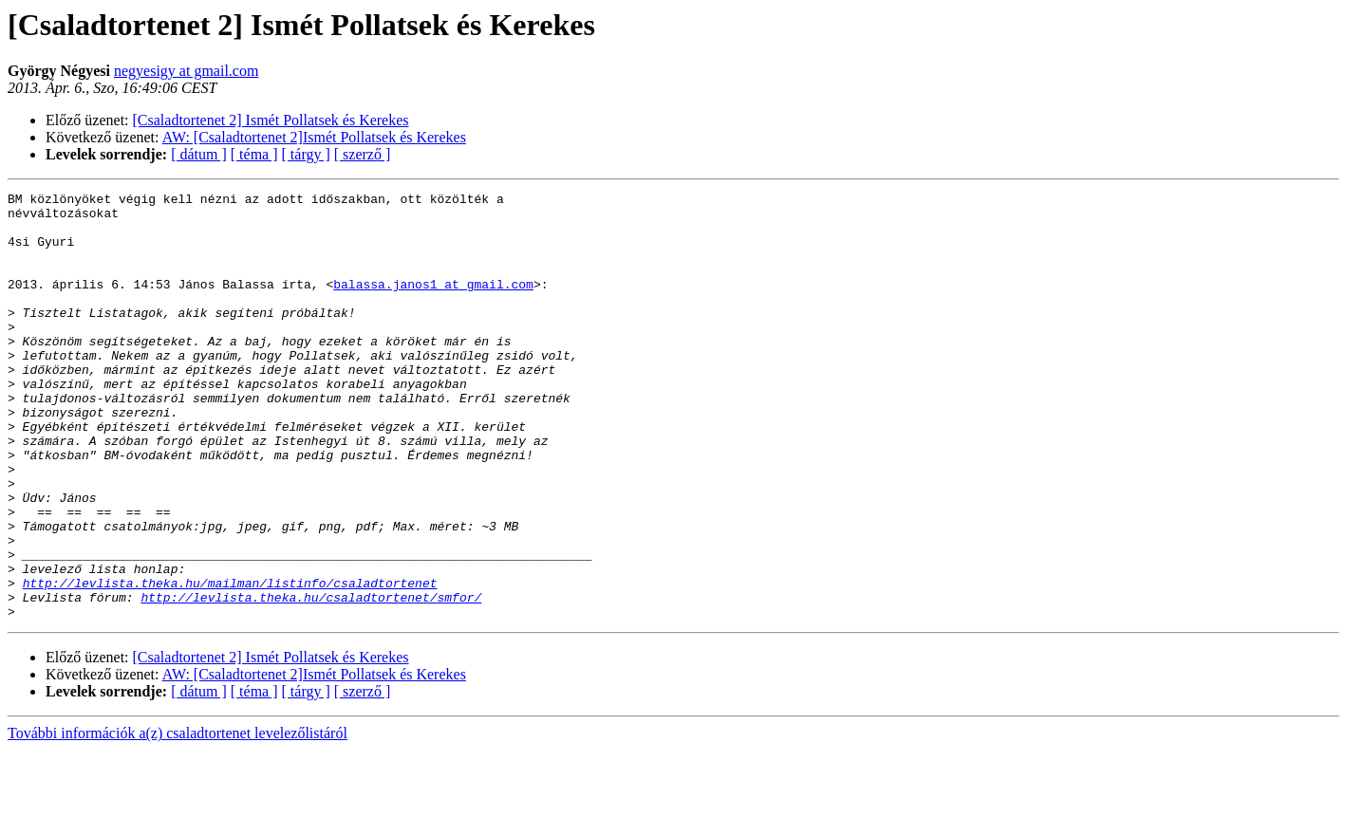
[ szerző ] (362, 154)
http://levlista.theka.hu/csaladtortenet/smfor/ (310, 679)
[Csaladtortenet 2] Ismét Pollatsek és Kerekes (271, 120)
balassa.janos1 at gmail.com (433, 303)
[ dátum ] (199, 154)
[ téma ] (254, 154)
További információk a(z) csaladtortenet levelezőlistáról (177, 818)
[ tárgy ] (306, 154)
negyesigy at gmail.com (186, 71)
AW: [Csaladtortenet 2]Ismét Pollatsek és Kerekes (314, 137)
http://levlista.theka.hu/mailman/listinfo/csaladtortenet (230, 662)
